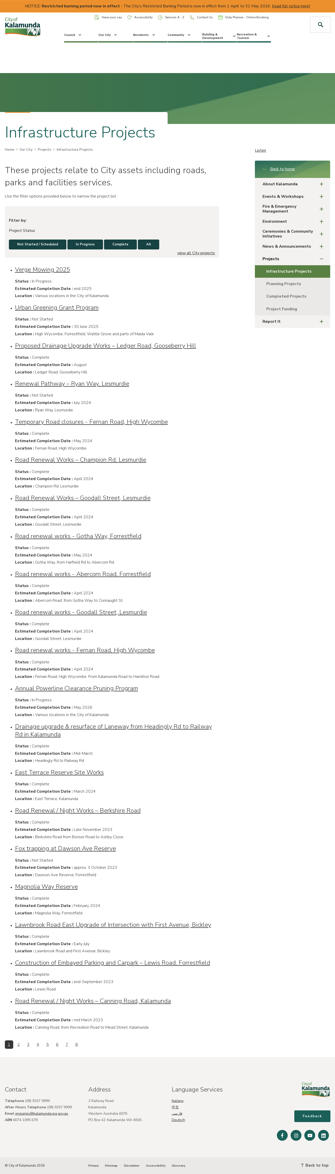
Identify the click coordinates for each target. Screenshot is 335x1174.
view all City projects (196, 253)
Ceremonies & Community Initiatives (294, 234)
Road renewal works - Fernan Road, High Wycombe (85, 650)
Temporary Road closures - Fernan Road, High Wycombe (91, 422)
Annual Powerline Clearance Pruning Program (76, 688)
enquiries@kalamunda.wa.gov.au (41, 1113)
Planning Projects (283, 284)
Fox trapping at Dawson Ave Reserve (65, 848)
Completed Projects (286, 296)
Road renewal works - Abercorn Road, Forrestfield (83, 574)
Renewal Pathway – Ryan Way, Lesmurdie (72, 384)
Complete (120, 244)
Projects (44, 149)
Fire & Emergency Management (294, 209)
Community (179, 35)
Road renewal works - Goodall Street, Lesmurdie (81, 612)
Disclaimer (132, 1166)
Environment (294, 222)
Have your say (108, 17)
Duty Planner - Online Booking (243, 17)
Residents (144, 35)
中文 (175, 1107)
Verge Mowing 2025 (42, 269)
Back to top (315, 1165)
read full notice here (291, 6)
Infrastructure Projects (289, 271)
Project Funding (281, 309)
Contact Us (201, 17)
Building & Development (219, 36)
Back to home (279, 169)
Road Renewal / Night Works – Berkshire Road (78, 810)
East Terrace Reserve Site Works (59, 772)
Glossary (178, 1166)
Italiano (178, 1100)
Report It (294, 322)
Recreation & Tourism (254, 36)
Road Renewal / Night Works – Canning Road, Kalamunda (93, 1001)
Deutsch (178, 1119)
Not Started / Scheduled (37, 244)
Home (9, 149)
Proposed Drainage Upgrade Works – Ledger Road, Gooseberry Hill (105, 346)
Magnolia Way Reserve (46, 887)
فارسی (177, 1113)
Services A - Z (171, 17)
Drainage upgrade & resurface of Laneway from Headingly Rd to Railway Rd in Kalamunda (113, 730)
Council (73, 35)
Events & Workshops (294, 197)
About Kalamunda (294, 184)
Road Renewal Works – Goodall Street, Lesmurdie (83, 498)
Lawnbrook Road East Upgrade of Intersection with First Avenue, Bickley (113, 925)
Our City (108, 35)
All (148, 244)
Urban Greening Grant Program (57, 307)
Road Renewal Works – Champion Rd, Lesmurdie (80, 460)
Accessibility (140, 17)
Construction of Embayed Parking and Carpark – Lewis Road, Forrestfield (112, 963)
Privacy (93, 1166)
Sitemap (111, 1166)
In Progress (85, 244)
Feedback (312, 1116)
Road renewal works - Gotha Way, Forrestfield (78, 536)
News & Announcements (294, 246)
